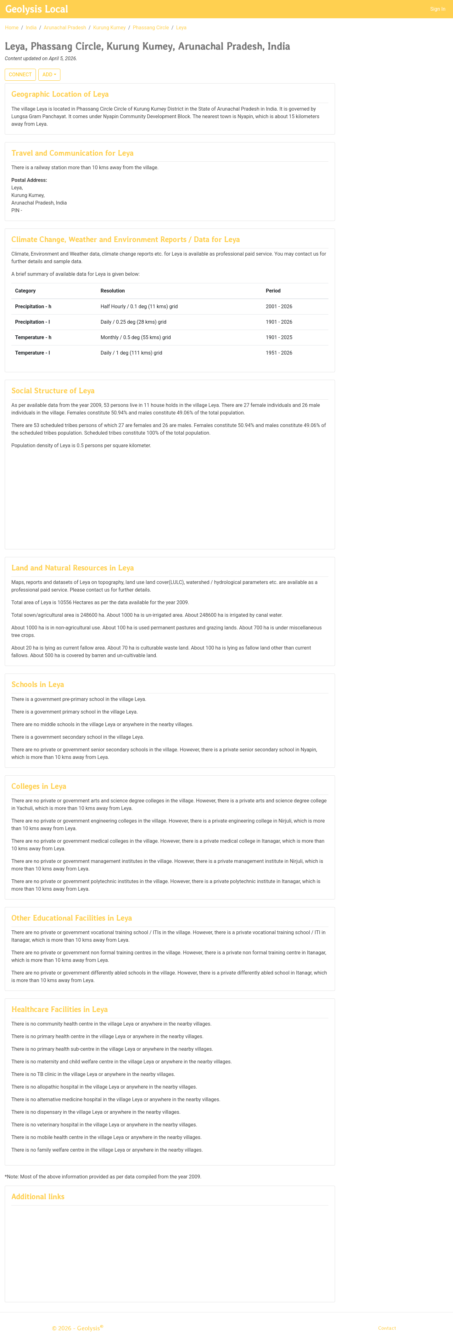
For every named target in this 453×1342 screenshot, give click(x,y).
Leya (181, 28)
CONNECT (20, 75)
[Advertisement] (169, 498)
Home (12, 28)
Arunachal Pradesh (65, 28)
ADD (47, 75)
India (31, 28)
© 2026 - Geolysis (77, 1328)
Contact (387, 1328)
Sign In (437, 9)
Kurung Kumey (109, 28)
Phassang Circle (151, 28)
